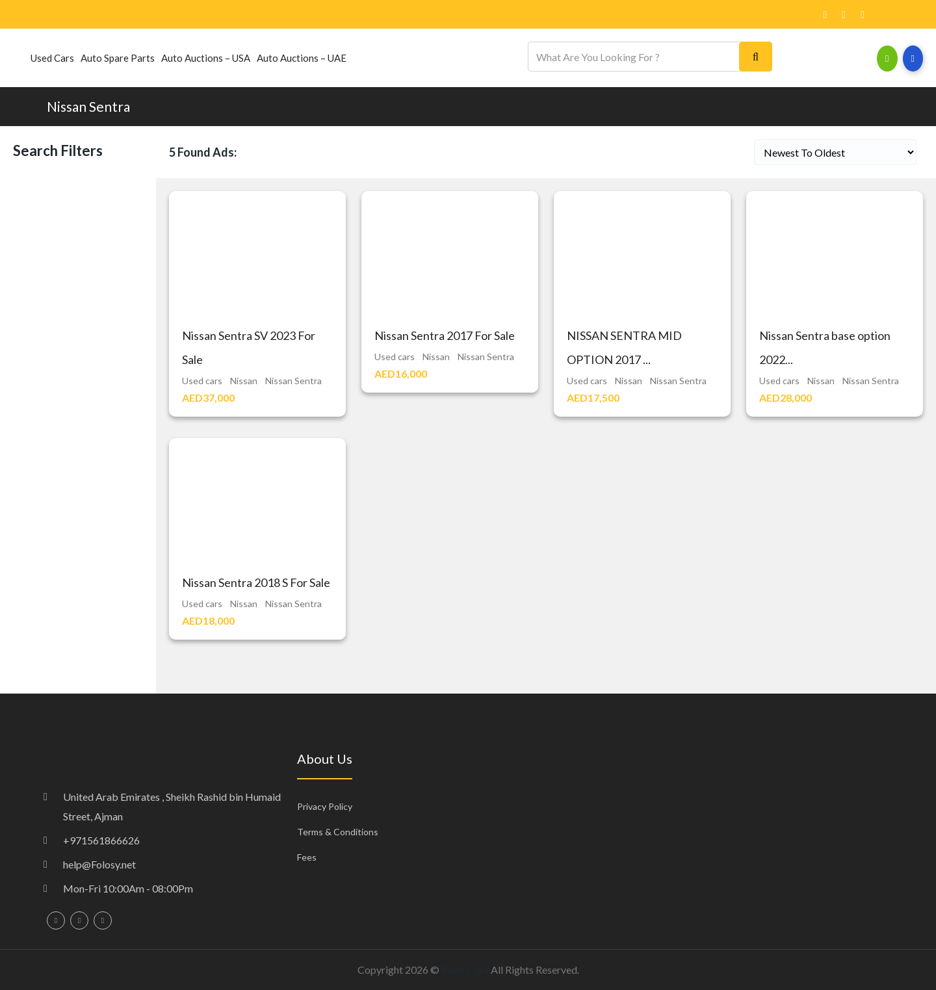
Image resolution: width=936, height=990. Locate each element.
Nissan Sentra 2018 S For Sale (256, 582)
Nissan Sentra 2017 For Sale (444, 335)
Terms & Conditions (337, 831)
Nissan (243, 380)
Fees (307, 857)
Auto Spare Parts (118, 58)
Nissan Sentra (88, 106)
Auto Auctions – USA (205, 58)
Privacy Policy (324, 806)
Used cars (52, 58)
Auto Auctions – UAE (301, 58)
